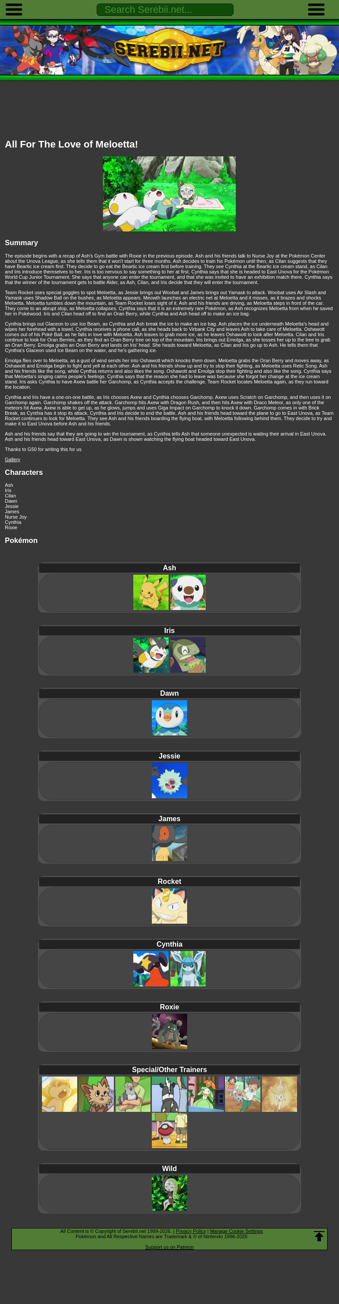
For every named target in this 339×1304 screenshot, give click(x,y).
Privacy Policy (191, 1231)
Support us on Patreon (169, 1247)
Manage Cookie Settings (236, 1231)
